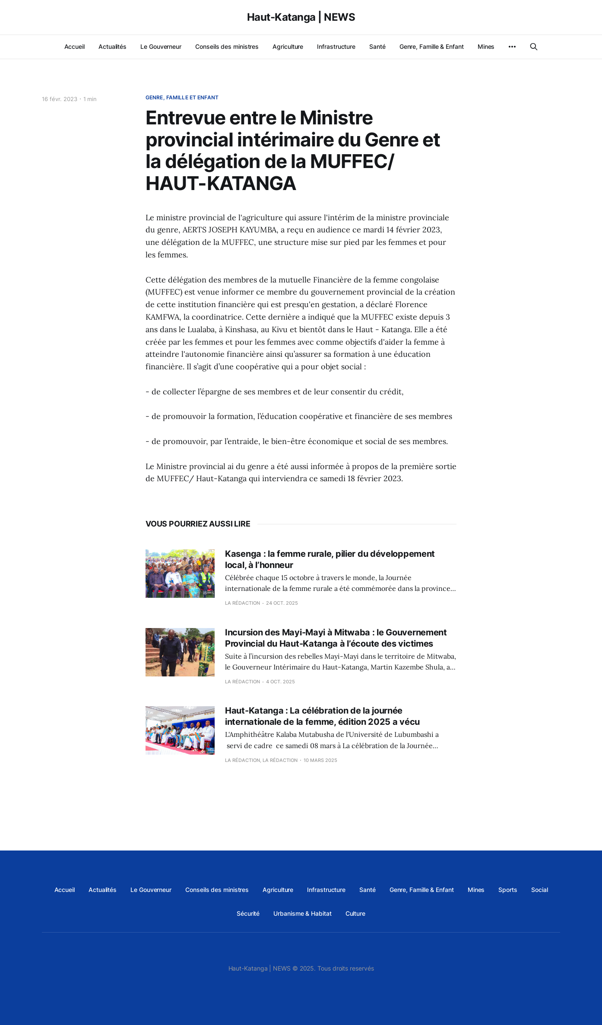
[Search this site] (533, 46)
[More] (512, 46)
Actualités (112, 46)
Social (539, 889)
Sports (507, 889)
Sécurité (248, 913)
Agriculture (287, 46)
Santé (377, 46)
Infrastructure (336, 46)
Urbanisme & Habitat (302, 913)
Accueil (74, 46)
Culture (355, 913)
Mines (486, 46)
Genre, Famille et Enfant (182, 97)
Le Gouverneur (160, 46)
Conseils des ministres (227, 46)
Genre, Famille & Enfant (431, 46)
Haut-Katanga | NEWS (301, 17)
